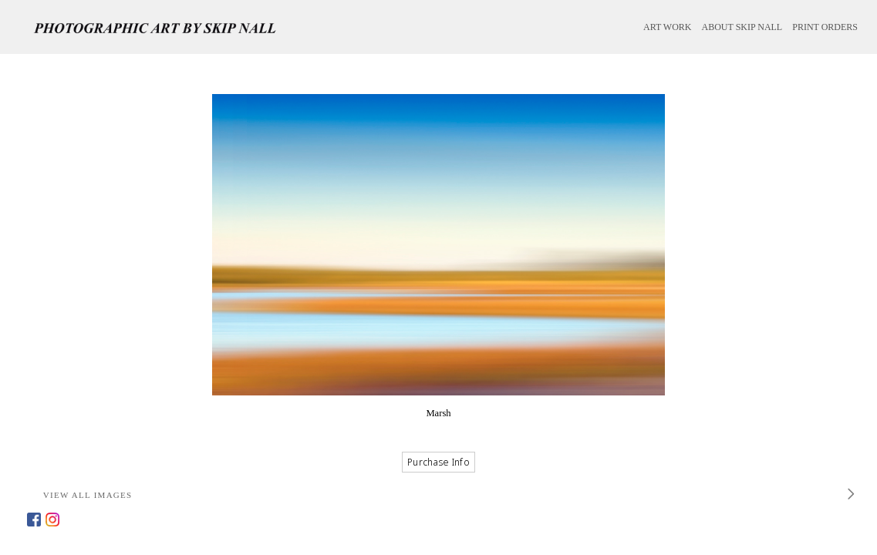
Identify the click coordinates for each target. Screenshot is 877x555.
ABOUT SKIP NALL (742, 27)
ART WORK (667, 27)
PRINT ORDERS (825, 27)
